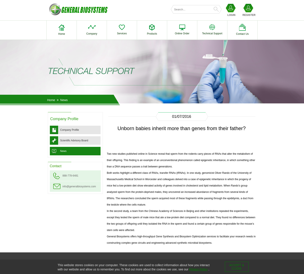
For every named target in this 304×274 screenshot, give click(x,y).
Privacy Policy (198, 269)
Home (51, 100)
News (64, 100)
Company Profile (69, 129)
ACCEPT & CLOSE (236, 266)
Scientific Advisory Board (74, 140)
